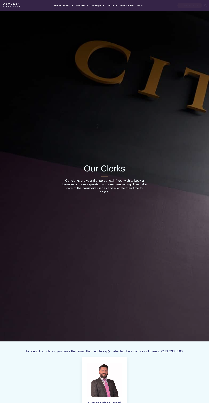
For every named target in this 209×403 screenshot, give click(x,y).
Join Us (112, 5)
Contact (139, 5)
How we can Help (64, 5)
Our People (97, 5)
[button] (205, 5)
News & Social (127, 5)
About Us (82, 5)
